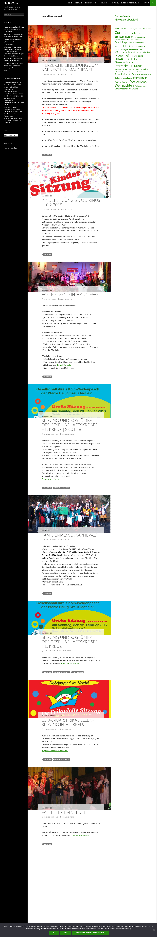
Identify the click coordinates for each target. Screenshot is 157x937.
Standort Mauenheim (10, 148)
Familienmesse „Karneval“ (69, 534)
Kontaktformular (64, 365)
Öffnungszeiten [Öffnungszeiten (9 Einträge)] (121, 88)
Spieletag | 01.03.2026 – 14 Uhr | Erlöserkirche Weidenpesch (13, 114)
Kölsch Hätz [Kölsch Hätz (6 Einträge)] (146, 52)
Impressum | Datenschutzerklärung (125, 3)
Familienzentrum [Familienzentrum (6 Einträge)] (120, 40)
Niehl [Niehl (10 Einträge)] (129, 59)
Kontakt (145, 3)
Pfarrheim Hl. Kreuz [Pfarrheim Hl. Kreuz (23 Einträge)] (128, 65)
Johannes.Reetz (65, 74)
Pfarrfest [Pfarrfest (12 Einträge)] (137, 58)
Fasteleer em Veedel (64, 812)
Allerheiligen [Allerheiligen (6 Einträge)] (133, 29)
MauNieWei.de (11, 3)
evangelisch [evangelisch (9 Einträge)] (140, 37)
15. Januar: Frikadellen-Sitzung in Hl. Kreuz (68, 722)
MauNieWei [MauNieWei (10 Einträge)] (137, 55)
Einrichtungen (90, 3)
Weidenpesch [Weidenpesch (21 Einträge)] (139, 81)
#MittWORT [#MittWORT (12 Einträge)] (121, 28)
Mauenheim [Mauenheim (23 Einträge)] (123, 55)
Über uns (78, 3)
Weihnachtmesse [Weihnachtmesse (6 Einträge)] (140, 86)
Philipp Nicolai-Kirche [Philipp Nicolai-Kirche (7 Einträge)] (123, 69)
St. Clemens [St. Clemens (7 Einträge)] (138, 72)
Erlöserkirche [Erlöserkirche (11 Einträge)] (133, 33)
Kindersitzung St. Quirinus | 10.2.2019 (71, 202)
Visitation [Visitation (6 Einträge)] (118, 82)
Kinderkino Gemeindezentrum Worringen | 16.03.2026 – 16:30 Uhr (13, 120)
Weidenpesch (78, 672)
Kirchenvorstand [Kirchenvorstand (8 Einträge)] (135, 49)
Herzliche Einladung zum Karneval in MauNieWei (70, 67)
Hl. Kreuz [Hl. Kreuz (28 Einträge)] (130, 46)
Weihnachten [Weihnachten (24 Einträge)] (124, 85)
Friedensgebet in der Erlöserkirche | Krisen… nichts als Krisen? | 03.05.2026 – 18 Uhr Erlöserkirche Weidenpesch (13, 96)
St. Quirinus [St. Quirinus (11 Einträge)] (134, 74)
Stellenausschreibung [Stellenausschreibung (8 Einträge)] (123, 78)
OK (54, 933)
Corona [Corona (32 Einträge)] (120, 32)
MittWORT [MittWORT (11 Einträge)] (120, 59)
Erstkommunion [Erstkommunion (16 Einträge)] (124, 36)
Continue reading (50, 479)
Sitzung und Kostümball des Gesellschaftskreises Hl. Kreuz (69, 642)
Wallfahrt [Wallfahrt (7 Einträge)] (125, 82)
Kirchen (104, 3)
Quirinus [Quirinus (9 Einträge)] (135, 69)
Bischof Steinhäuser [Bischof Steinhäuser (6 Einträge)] (144, 29)
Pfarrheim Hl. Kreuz (61, 488)
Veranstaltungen (49, 61)
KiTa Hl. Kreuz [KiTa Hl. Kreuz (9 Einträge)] (121, 52)
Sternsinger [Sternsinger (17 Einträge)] (140, 77)
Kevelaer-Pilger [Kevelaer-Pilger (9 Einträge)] (121, 49)
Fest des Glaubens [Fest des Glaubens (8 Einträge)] (134, 39)
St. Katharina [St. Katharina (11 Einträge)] (121, 74)
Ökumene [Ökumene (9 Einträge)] (133, 88)
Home (70, 3)
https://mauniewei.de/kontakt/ (55, 750)
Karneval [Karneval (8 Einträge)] (141, 46)
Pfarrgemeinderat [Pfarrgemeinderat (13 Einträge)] (124, 62)
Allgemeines (47, 196)
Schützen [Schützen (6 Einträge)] (118, 72)
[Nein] (154, 930)
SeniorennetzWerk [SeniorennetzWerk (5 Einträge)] (127, 72)
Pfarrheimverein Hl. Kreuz (52, 716)
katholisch (46, 531)
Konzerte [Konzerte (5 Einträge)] (138, 52)
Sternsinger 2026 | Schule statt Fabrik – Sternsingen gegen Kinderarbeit (14, 29)
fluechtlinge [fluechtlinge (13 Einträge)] (121, 42)
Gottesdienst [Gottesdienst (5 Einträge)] (118, 47)
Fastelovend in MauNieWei (71, 294)
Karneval (47, 155)
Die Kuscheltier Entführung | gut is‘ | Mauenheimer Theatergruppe (13, 42)
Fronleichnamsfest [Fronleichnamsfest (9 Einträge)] (136, 42)
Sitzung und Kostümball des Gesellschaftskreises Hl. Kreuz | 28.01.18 (69, 425)
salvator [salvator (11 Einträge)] (144, 69)
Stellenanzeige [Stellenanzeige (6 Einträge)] (146, 74)
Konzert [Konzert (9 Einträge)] (131, 52)
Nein (65, 933)
